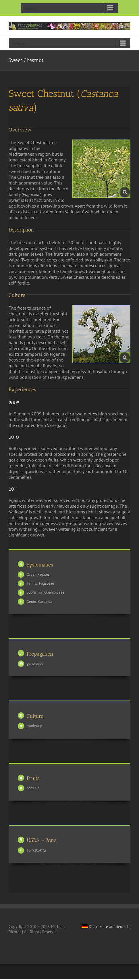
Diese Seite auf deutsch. (106, 926)
